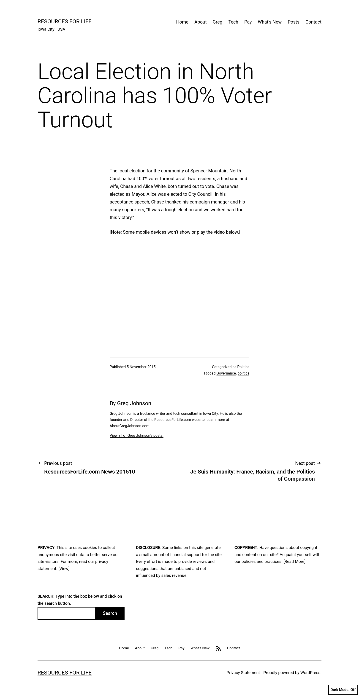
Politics (243, 367)
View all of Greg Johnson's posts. (136, 435)
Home (182, 22)
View (64, 568)
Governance (226, 373)
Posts (293, 22)
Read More (295, 561)
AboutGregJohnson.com (130, 426)
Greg (217, 22)
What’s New (270, 22)
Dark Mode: (343, 690)
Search (110, 613)
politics (243, 373)
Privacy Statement (243, 672)
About (200, 22)
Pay (248, 22)
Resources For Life (65, 21)
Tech (233, 22)
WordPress (310, 672)
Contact (313, 22)
